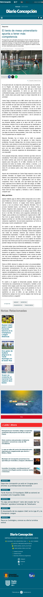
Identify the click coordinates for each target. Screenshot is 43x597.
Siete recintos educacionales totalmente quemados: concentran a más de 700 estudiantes (15, 441)
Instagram (21, 559)
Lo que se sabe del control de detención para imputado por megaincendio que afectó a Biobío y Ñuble (17, 451)
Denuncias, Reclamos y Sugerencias (22, 555)
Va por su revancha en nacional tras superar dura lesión (7, 379)
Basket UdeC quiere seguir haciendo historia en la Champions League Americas (7, 331)
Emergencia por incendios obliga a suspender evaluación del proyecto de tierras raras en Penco (17, 432)
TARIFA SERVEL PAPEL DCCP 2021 (22, 548)
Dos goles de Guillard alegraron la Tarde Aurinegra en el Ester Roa (7, 356)
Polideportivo (18, 305)
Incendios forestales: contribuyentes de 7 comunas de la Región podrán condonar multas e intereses (17, 470)
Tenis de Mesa (29, 305)
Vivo (21, 417)
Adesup (16, 302)
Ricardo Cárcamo (9, 49)
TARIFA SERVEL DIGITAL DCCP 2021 (22, 546)
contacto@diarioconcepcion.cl (22, 543)
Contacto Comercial (18, 551)
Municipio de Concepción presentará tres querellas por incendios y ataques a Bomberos (17, 459)
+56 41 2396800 (34, 541)
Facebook (21, 562)
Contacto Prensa (17, 553)
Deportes (24, 302)
